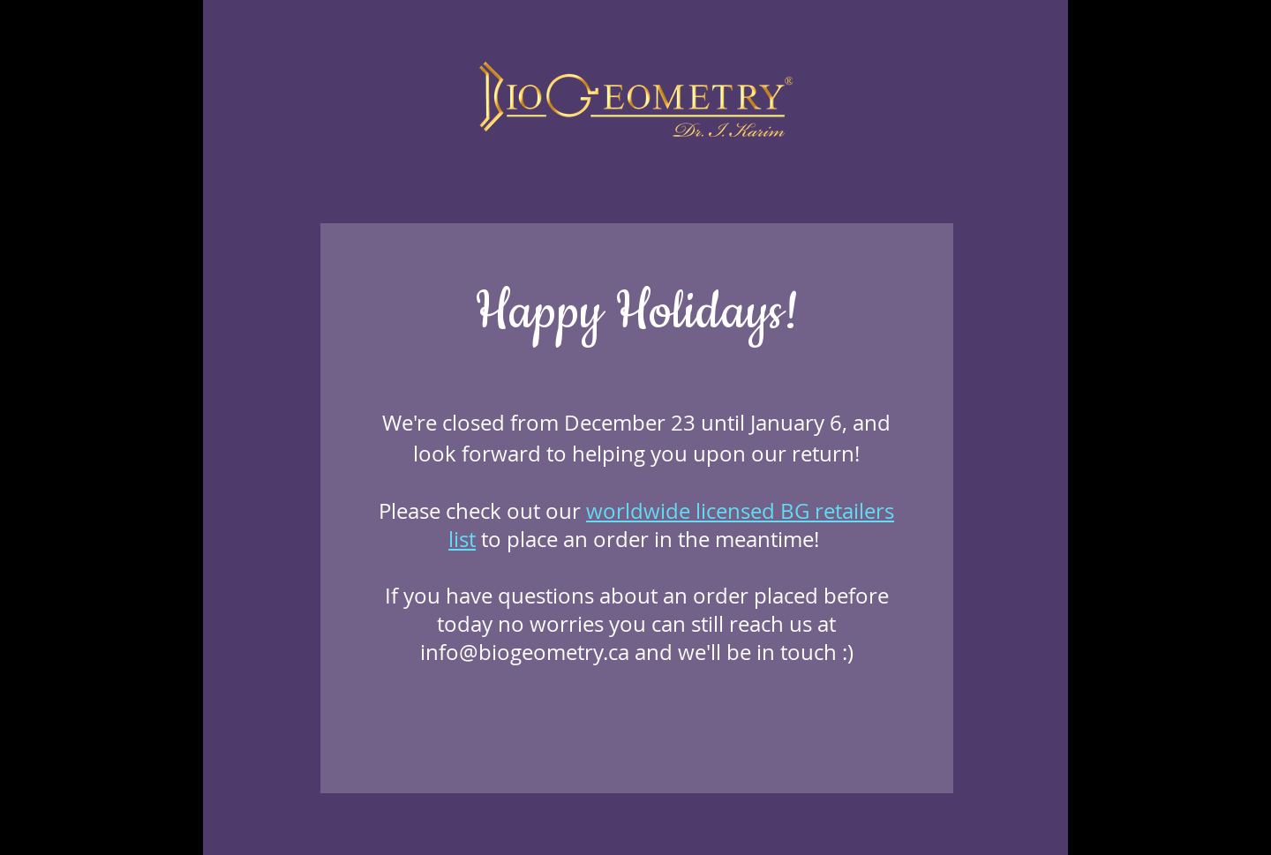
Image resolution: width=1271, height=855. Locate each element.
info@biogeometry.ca (524, 652)
